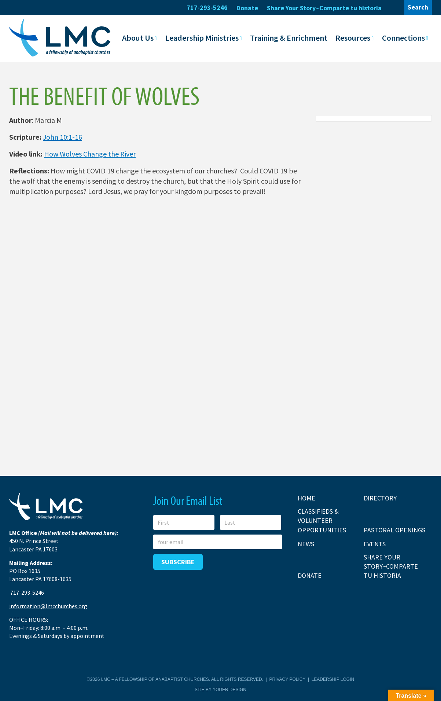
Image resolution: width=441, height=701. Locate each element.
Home (306, 498)
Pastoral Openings (394, 529)
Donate (247, 8)
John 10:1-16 (62, 137)
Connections (403, 38)
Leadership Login (333, 679)
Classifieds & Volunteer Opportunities (322, 520)
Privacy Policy (287, 679)
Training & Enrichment (288, 38)
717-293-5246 (207, 7)
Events (375, 543)
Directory (380, 498)
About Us (138, 38)
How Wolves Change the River (90, 153)
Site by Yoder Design (220, 689)
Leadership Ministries (202, 38)
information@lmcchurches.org (48, 606)
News (306, 543)
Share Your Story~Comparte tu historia (324, 8)
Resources (352, 38)
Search (418, 7)
